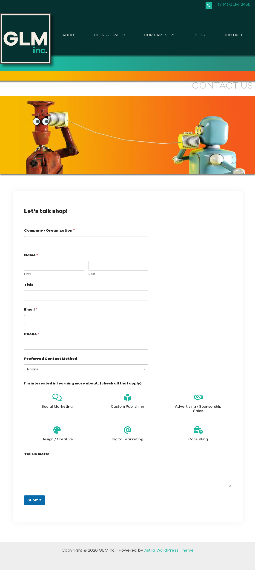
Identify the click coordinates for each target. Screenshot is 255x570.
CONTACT (233, 35)
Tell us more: (36, 454)
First (27, 274)
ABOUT (69, 35)
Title (29, 285)
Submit (34, 500)
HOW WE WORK (110, 35)
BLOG (199, 35)
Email (30, 309)
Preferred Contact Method (50, 359)
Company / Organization (49, 230)
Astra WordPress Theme (169, 550)
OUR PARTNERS (159, 35)
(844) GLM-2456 (234, 4)
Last (92, 274)
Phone (31, 334)
